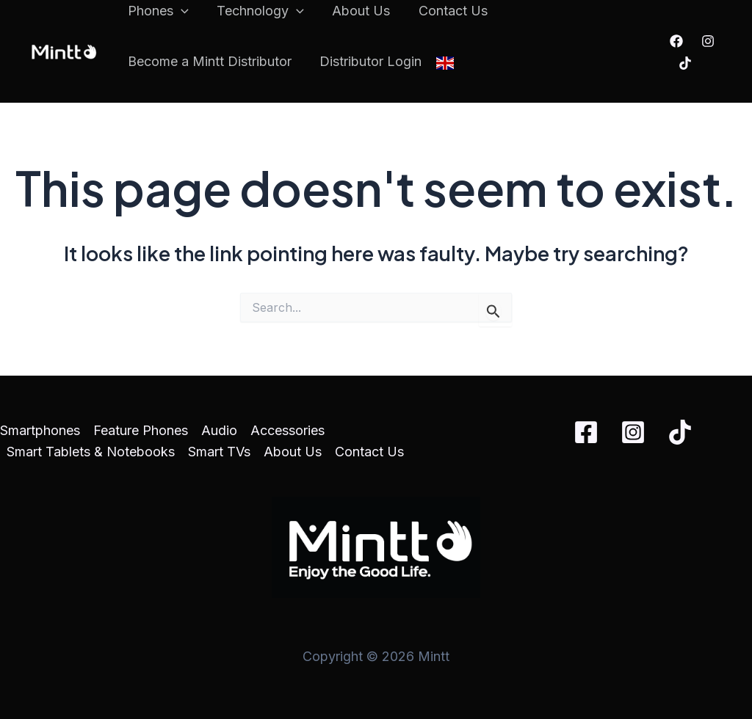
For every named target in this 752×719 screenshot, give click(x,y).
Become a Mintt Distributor (209, 61)
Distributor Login (368, 61)
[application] (180, 11)
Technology (258, 11)
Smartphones (40, 430)
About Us (357, 10)
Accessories (287, 430)
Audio (219, 430)
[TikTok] (684, 63)
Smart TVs (219, 451)
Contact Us (447, 10)
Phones (157, 11)
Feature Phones (140, 430)
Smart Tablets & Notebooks (91, 451)
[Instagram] (707, 41)
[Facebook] (675, 41)
